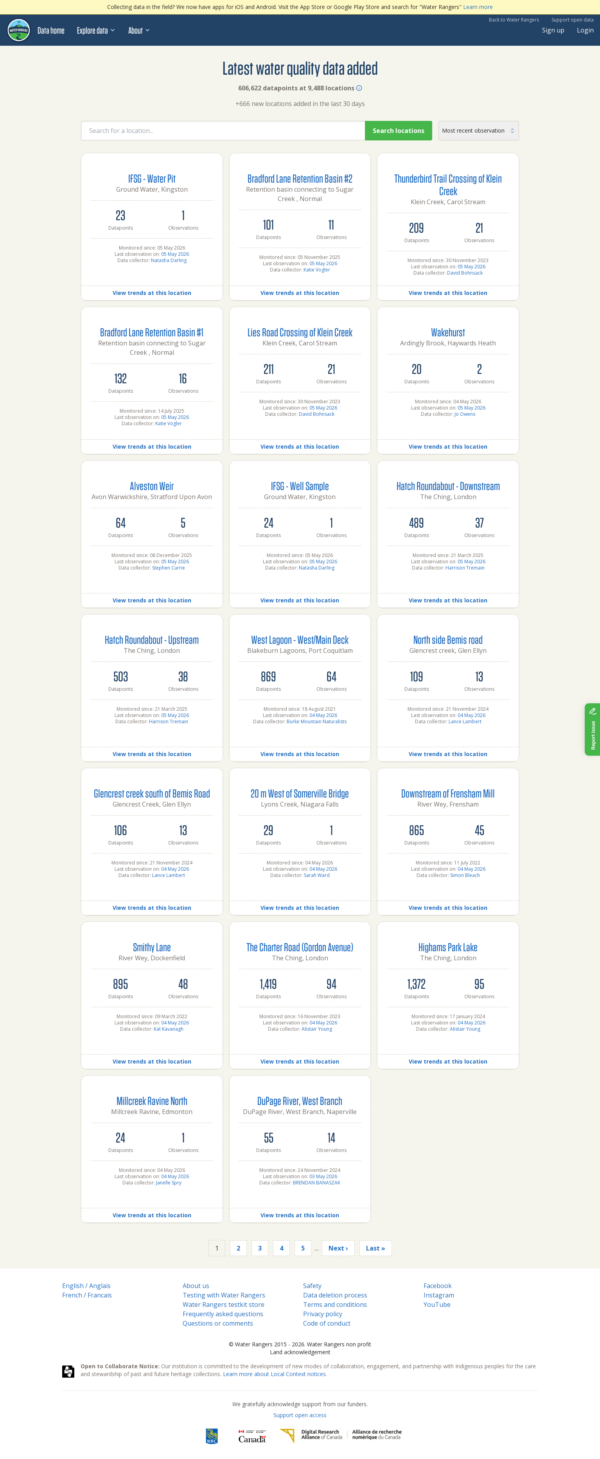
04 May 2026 (323, 715)
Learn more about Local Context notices (274, 1374)
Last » (375, 1248)
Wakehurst (448, 332)
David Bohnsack (465, 273)
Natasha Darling (169, 260)
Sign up (553, 30)
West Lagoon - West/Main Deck (300, 639)
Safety (312, 1285)
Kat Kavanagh (168, 1029)
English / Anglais (86, 1285)
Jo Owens (464, 414)
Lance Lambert (465, 721)
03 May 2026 (323, 1176)
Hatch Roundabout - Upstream (152, 639)
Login (585, 30)
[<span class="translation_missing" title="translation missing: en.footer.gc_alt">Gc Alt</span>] (252, 1436)
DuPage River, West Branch (299, 1100)
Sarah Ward (317, 875)
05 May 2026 (175, 254)
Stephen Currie (168, 567)
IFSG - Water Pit (152, 178)
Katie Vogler (317, 269)
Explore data (96, 30)
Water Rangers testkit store (223, 1304)
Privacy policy (322, 1314)
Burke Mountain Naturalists (317, 721)
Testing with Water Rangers (224, 1295)
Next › (338, 1248)
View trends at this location (152, 292)
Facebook (438, 1285)
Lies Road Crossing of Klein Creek (300, 332)
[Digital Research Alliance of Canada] (340, 1436)
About (139, 30)
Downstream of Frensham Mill (448, 793)
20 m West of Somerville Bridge (300, 793)
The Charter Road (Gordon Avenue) (299, 947)
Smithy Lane (152, 947)
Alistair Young (317, 1029)
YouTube (437, 1304)
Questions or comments (218, 1323)
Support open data (572, 19)
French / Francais (87, 1295)
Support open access (300, 1415)
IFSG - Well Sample (300, 485)
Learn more (478, 7)
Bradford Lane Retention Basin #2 (300, 178)
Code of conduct (326, 1323)
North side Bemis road (448, 639)
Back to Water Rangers (514, 19)
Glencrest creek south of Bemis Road (152, 793)
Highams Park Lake (448, 947)
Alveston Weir (152, 485)
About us (196, 1285)
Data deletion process (335, 1295)
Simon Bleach (465, 875)
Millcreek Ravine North (152, 1100)
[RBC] (212, 1436)
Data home (51, 30)
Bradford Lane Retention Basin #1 (151, 332)
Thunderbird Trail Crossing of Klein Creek (448, 184)
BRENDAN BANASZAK (316, 1182)
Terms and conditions (335, 1304)
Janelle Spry (168, 1182)
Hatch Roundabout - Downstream (448, 485)
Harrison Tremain (465, 567)
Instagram (439, 1295)
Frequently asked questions (223, 1314)
